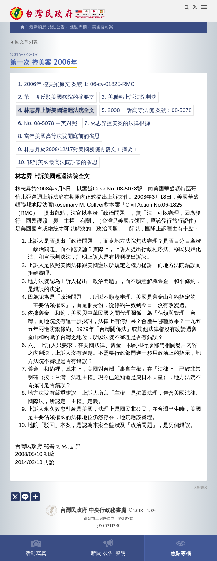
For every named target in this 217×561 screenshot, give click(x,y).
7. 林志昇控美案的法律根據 (117, 123)
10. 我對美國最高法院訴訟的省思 (57, 162)
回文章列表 (24, 41)
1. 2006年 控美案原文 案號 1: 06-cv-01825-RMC (76, 84)
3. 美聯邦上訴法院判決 (129, 97)
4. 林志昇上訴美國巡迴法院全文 (56, 110)
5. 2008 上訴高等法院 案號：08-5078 (146, 110)
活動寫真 (36, 547)
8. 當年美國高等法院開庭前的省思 (59, 136)
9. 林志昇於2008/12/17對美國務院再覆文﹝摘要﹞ (78, 149)
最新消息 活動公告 (47, 27)
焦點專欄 (181, 547)
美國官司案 (103, 27)
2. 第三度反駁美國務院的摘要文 (56, 97)
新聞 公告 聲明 (108, 547)
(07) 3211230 (108, 525)
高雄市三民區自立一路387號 (108, 518)
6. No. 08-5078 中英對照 (47, 123)
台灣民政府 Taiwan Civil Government (57, 14)
